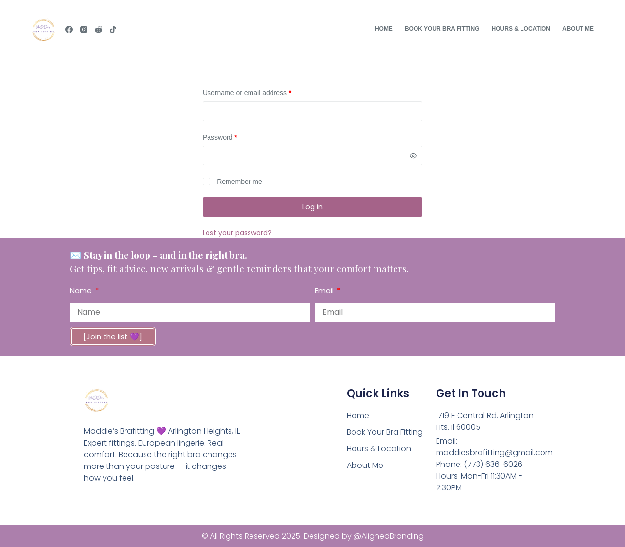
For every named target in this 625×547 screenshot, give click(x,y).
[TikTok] (113, 29)
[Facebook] (69, 29)
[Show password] (413, 155)
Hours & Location (521, 28)
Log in (312, 207)
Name (82, 290)
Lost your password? (237, 233)
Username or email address (260, 92)
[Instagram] (83, 29)
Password (234, 136)
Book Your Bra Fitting (442, 28)
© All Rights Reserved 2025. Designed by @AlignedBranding (313, 536)
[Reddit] (98, 29)
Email (325, 290)
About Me (578, 28)
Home (384, 28)
